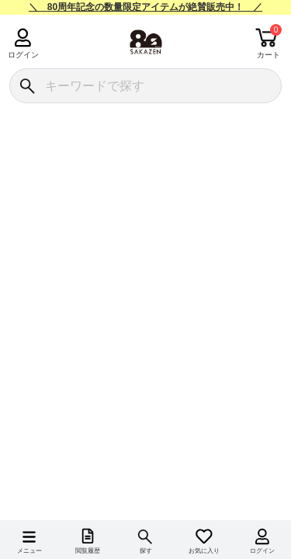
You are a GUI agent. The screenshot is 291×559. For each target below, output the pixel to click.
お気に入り (204, 550)
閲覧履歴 (87, 550)
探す (146, 550)
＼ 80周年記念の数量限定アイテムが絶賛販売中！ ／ (145, 7)
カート (268, 54)
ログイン (22, 54)
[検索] (26, 85)
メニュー (29, 550)
